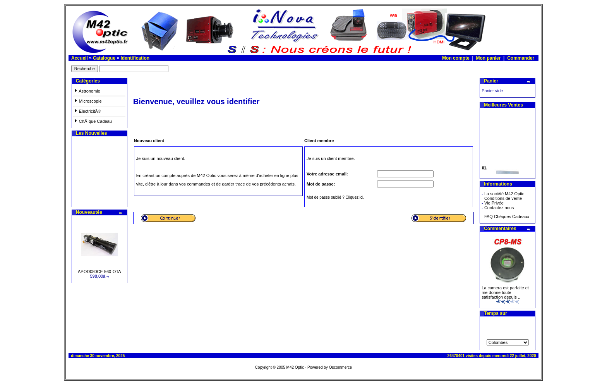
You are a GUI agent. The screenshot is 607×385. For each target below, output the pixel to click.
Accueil (79, 58)
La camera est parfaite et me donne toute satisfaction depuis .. (505, 292)
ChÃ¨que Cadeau (93, 121)
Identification (134, 58)
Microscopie (88, 101)
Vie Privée (494, 203)
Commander (520, 58)
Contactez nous (499, 207)
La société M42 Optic (504, 193)
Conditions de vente (503, 198)
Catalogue (104, 58)
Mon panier (488, 58)
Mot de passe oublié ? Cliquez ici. (335, 197)
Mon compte (456, 58)
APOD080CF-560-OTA (99, 271)
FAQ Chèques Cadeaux (506, 216)
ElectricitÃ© (87, 111)
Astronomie (87, 91)
